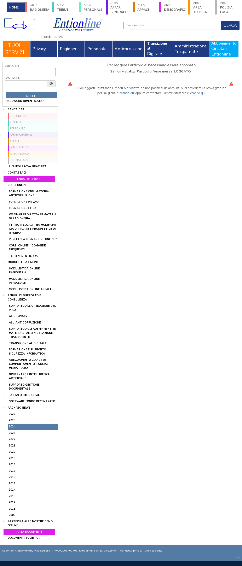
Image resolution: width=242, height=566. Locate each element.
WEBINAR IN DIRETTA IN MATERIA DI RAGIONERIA (32, 217)
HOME (14, 7)
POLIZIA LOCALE (229, 7)
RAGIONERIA (39, 7)
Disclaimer (110, 551)
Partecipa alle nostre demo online (30, 523)
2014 (12, 490)
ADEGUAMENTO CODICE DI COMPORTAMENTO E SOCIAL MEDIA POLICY (28, 364)
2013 (12, 496)
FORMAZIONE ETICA (22, 208)
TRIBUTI (66, 7)
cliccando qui (125, 93)
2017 (12, 471)
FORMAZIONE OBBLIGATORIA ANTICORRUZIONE (29, 194)
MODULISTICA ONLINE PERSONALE (24, 281)
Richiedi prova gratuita (28, 166)
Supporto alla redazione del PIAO (32, 308)
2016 (12, 477)
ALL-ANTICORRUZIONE (25, 323)
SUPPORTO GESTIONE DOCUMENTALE (24, 387)
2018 (12, 464)
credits (237, 558)
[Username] (30, 72)
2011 (12, 509)
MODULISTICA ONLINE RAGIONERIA (24, 271)
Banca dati (16, 109)
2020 (12, 452)
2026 (12, 414)
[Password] (26, 83)
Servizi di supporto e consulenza (24, 298)
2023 (12, 433)
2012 (12, 502)
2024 (12, 426)
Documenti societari (24, 538)
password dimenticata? (25, 101)
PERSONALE (93, 7)
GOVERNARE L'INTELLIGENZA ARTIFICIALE (29, 376)
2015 (12, 483)
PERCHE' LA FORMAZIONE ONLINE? (33, 239)
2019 (12, 458)
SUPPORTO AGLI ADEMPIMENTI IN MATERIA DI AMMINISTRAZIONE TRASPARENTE (32, 333)
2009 (12, 515)
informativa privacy (130, 551)
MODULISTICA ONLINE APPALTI (30, 289)
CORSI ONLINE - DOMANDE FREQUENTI (27, 248)
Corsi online (17, 185)
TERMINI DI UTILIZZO (23, 256)
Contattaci (17, 173)
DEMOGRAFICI (175, 7)
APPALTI (147, 7)
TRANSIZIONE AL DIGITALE (28, 343)
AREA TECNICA (202, 7)
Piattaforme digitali (24, 395)
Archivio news (19, 408)
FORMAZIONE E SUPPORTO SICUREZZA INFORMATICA (27, 352)
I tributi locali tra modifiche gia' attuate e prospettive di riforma (32, 229)
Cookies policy (153, 551)
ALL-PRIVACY (18, 316)
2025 (12, 420)
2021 (12, 446)
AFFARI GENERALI (120, 7)
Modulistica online (23, 262)
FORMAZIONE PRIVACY (24, 202)
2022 (12, 439)
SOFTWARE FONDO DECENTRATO (32, 401)
